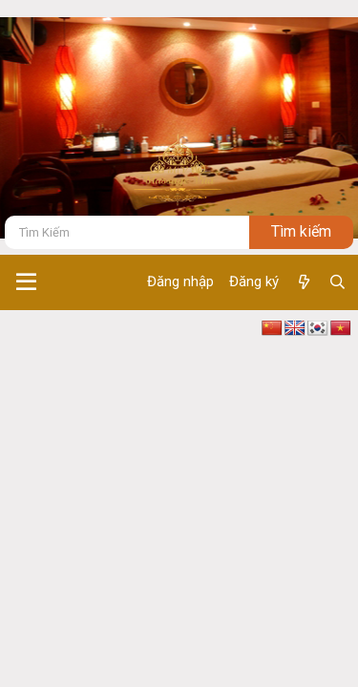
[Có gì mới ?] (303, 282)
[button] (26, 282)
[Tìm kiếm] (127, 232)
